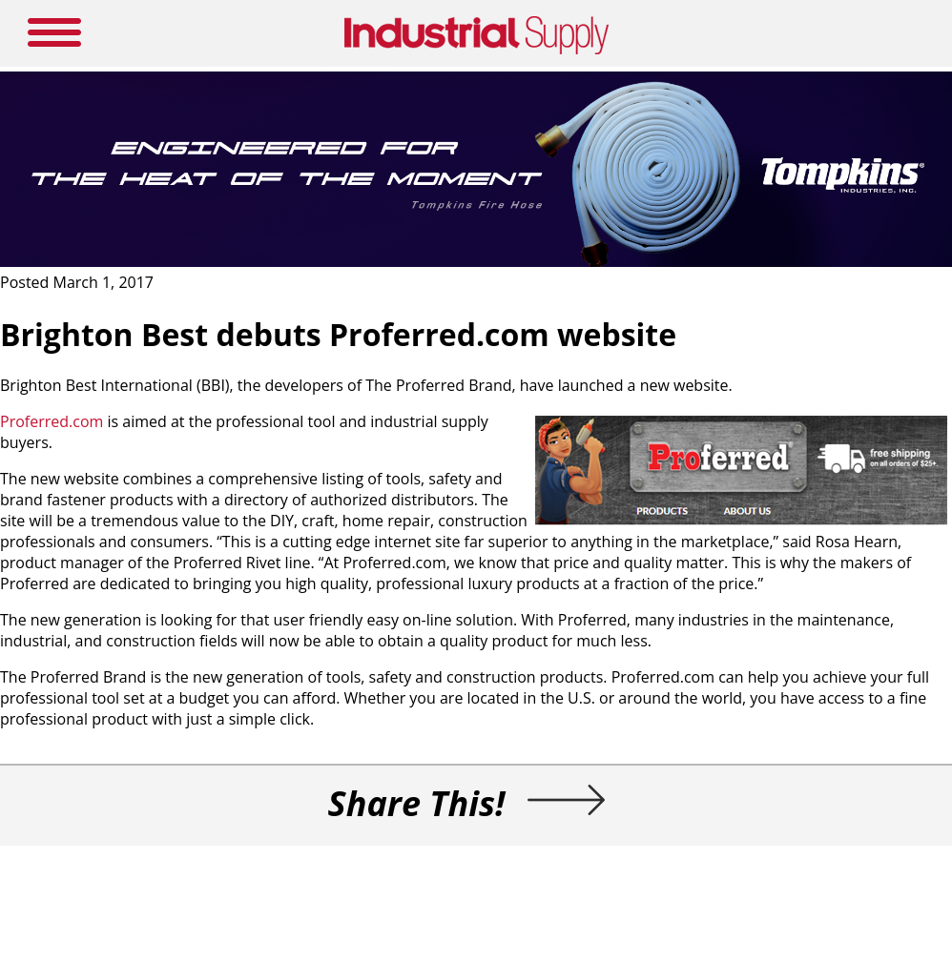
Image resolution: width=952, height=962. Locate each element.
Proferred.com (51, 421)
